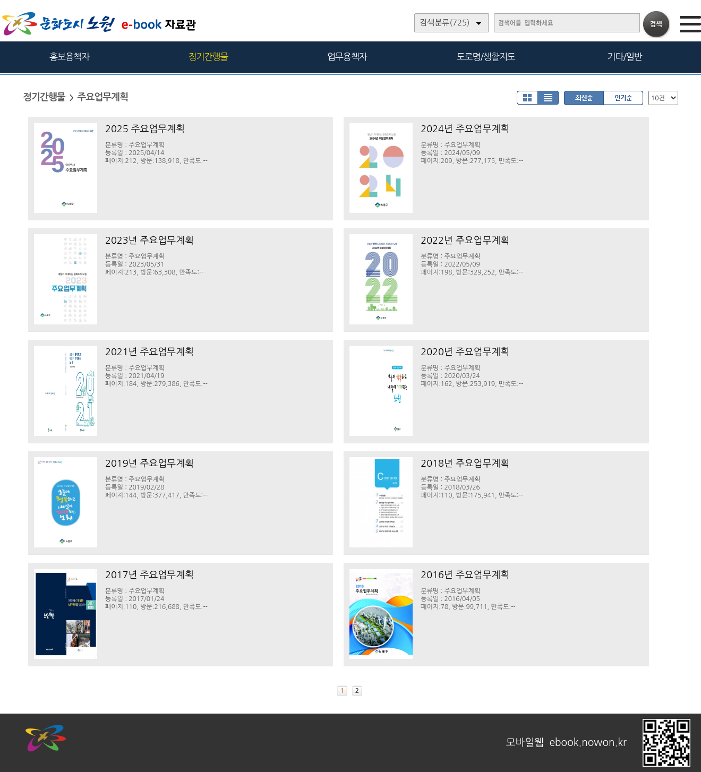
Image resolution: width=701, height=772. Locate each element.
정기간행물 (208, 56)
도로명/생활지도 (486, 56)
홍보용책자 (69, 56)
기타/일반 (624, 56)
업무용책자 (347, 56)
